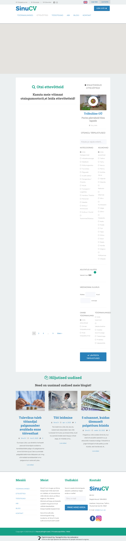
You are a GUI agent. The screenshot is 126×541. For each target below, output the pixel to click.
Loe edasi (30, 465)
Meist (68, 532)
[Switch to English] (85, 2)
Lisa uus (101, 8)
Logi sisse (94, 2)
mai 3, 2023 (34, 438)
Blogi (76, 15)
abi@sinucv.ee (100, 510)
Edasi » (59, 333)
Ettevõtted (42, 15)
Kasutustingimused (43, 532)
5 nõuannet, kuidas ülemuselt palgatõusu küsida (95, 421)
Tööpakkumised (25, 15)
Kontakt (87, 15)
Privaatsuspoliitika (58, 532)
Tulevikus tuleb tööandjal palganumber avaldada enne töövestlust (30, 425)
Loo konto (105, 2)
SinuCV (23, 438)
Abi (68, 15)
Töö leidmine (63, 418)
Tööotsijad (57, 15)
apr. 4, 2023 (67, 422)
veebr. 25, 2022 (99, 430)
